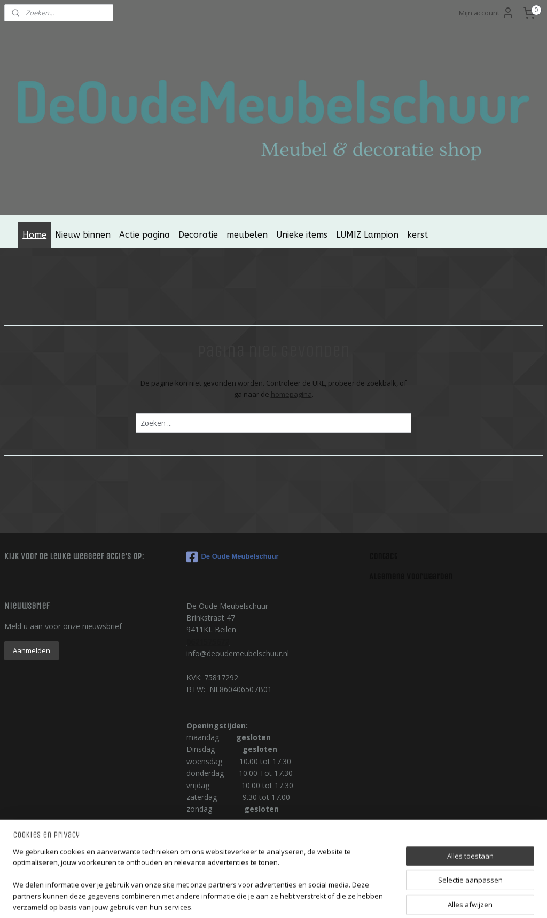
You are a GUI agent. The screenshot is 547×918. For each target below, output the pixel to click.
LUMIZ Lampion (367, 235)
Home (34, 235)
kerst (417, 235)
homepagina (291, 393)
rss (268, 899)
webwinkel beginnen (309, 899)
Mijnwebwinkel (402, 899)
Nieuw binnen (83, 235)
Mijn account (486, 12)
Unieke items (301, 235)
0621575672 (207, 642)
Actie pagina (144, 235)
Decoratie (198, 235)
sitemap (246, 899)
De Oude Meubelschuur (232, 557)
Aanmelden (31, 650)
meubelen (247, 235)
